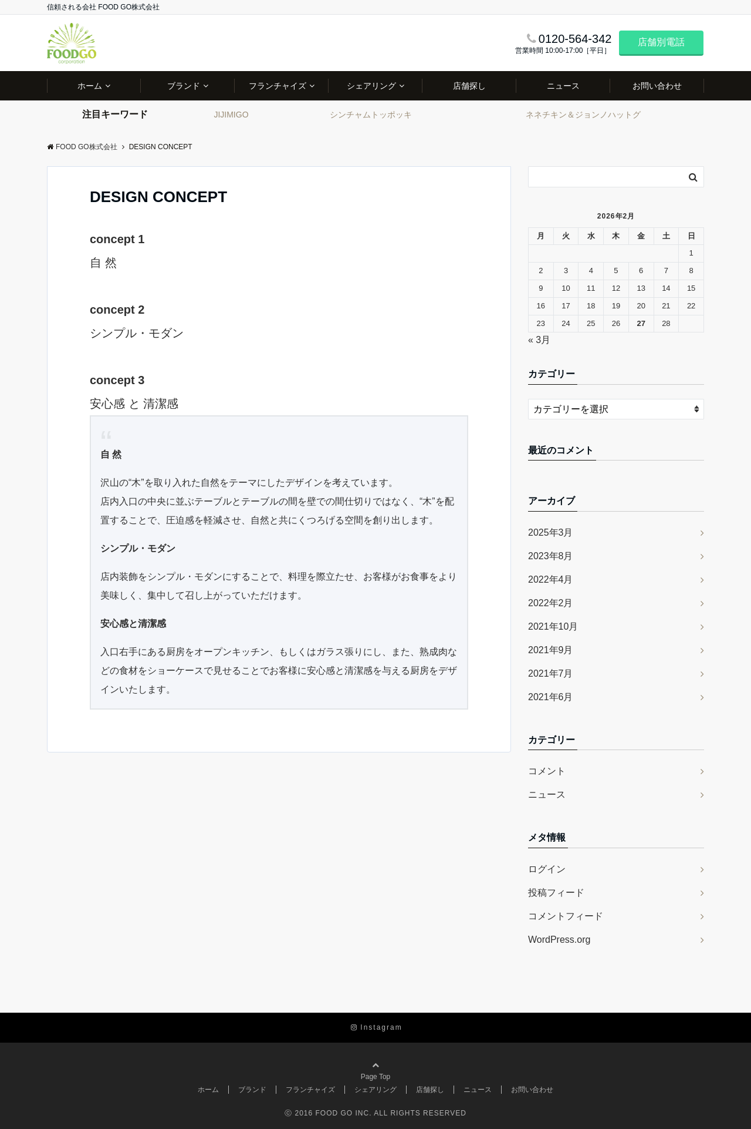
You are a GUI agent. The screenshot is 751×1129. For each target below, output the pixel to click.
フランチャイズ (277, 85)
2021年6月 (550, 697)
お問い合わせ (657, 85)
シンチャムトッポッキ (371, 114)
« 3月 (539, 340)
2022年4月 (550, 579)
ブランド (183, 85)
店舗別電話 (661, 42)
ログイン (547, 869)
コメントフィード (565, 916)
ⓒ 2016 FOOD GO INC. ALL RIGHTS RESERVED (375, 1113)
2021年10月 (553, 626)
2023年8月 (550, 556)
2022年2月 (550, 603)
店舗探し (469, 85)
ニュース (563, 85)
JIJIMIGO (231, 114)
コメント (547, 771)
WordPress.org (559, 940)
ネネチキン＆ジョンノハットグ (583, 114)
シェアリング (371, 85)
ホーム (89, 85)
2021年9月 (550, 650)
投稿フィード (556, 893)
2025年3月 (550, 532)
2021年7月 (550, 673)
